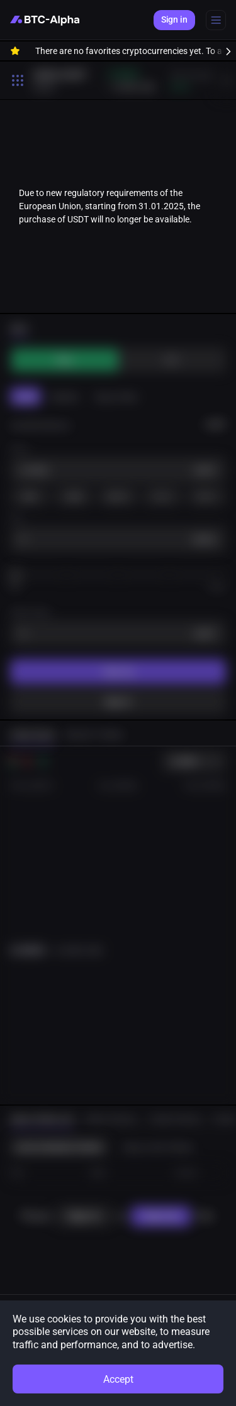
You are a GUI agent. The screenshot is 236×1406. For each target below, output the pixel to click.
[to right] (223, 50)
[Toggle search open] (17, 80)
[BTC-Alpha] (44, 20)
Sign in (174, 19)
